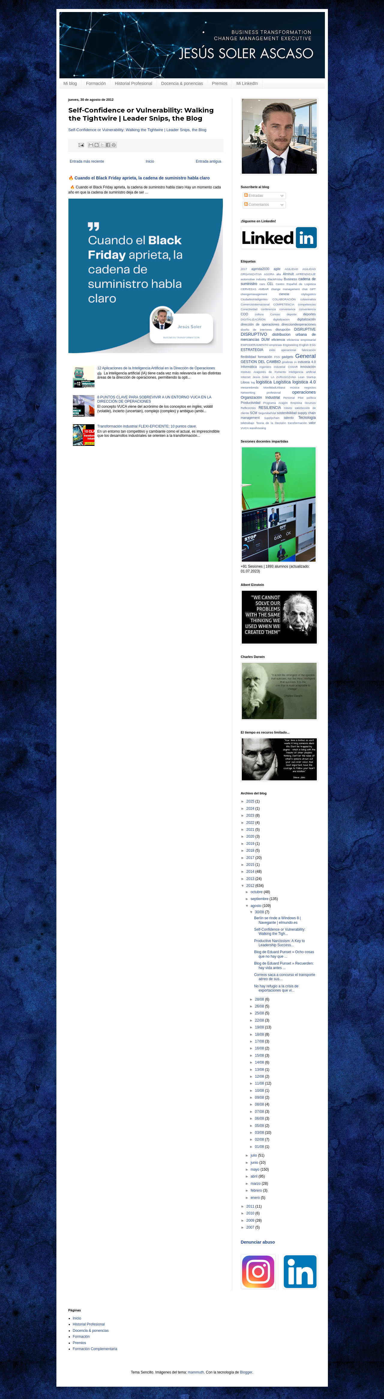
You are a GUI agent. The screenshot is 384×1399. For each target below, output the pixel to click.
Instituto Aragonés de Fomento (263, 372)
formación (265, 357)
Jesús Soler (261, 377)
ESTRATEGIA (252, 350)
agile (277, 269)
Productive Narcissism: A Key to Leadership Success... (279, 943)
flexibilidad (248, 357)
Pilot (301, 397)
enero (255, 1198)
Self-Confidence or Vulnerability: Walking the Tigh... (279, 931)
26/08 (260, 1006)
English (304, 345)
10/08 (260, 1090)
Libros (245, 382)
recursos (310, 402)
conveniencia (307, 309)
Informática (249, 366)
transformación (297, 423)
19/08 (260, 1027)
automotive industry (253, 279)
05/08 (260, 1126)
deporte (292, 314)
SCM (253, 413)
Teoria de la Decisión (271, 423)
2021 (250, 829)
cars (262, 284)
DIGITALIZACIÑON (253, 319)
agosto (256, 906)
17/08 (260, 1041)
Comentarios (256, 205)
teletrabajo (247, 423)
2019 (250, 844)
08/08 (260, 1104)
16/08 (260, 1048)
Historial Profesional (133, 83)
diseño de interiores (256, 329)
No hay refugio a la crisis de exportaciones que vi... (276, 988)
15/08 (260, 1055)
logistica (264, 382)
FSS (277, 357)
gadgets (287, 357)
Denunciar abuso (258, 1242)
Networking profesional (261, 392)
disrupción (282, 329)
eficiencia (278, 339)
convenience (287, 309)
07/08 (260, 1111)
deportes (309, 314)
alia (278, 274)
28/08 (260, 999)
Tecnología (307, 418)
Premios (219, 83)
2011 (250, 1206)
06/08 (260, 1118)
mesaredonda (250, 387)
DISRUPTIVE (305, 329)
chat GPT (309, 289)
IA (295, 362)
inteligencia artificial (302, 372)
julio (254, 1155)
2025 (250, 801)
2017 (244, 269)
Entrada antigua (208, 161)
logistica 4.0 (304, 382)
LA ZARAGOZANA (283, 377)
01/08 (260, 1147)
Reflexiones (248, 408)
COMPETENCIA (283, 304)
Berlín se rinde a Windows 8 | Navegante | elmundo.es (277, 920)
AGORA (269, 274)
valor (312, 423)
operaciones (304, 392)
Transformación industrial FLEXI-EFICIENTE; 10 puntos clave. (147, 426)
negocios (310, 387)
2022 (250, 823)
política (311, 397)
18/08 (260, 1034)
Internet (246, 377)
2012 (250, 886)
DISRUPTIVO (254, 334)
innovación (308, 366)
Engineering (290, 345)
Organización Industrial (260, 397)
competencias (307, 304)
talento (289, 417)
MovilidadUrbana (274, 387)
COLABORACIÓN (284, 299)
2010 (250, 1213)
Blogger (246, 1372)
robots (288, 408)
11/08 (260, 1083)
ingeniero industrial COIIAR (279, 366)
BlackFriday (275, 279)
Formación (96, 83)
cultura (259, 314)
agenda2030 (260, 269)
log (253, 382)
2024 (250, 808)
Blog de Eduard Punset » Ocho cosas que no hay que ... (284, 954)
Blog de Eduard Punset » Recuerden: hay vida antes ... (284, 965)
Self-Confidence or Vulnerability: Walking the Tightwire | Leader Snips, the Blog (137, 130)
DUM (265, 340)
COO (244, 314)
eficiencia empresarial (301, 339)
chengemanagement (254, 294)
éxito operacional (282, 350)
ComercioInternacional (255, 304)
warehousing (258, 428)
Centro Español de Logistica (296, 284)
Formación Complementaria (95, 1349)
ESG (313, 345)
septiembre (259, 899)
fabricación (309, 350)
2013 (250, 879)
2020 (250, 836)
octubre (256, 892)
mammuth (196, 1372)
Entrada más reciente (87, 161)
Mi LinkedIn (247, 83)
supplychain (272, 417)
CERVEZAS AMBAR (255, 289)
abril (254, 1176)
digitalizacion (281, 319)
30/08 (260, 912)
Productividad (250, 402)
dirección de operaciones (260, 324)
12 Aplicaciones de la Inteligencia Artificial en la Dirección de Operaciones (156, 368)
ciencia (284, 294)
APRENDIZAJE (306, 274)
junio (254, 1162)
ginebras (287, 362)
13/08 (260, 1069)
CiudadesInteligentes (254, 299)
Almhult (288, 274)
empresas (275, 345)
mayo (255, 1169)
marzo (256, 1183)
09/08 (260, 1097)
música (294, 387)
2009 (250, 1220)
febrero (256, 1190)
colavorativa (308, 299)
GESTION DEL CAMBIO (261, 362)
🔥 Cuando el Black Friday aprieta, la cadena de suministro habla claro (139, 178)
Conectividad (249, 309)
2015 (250, 865)
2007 (250, 1227)
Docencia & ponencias (182, 83)
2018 (250, 850)
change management (285, 289)
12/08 (260, 1076)
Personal (289, 397)
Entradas (253, 196)
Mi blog (70, 83)
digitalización (306, 319)
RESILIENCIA (270, 408)
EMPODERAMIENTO (254, 345)
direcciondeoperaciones (298, 324)
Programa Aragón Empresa (282, 402)
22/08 (260, 1020)
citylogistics (308, 294)
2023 (250, 815)
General (305, 356)
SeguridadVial (267, 413)
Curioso (275, 314)
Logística (282, 382)
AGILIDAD (291, 269)
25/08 (260, 1013)
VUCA (245, 428)
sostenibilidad (286, 413)
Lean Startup (307, 377)
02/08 (260, 1139)
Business (290, 279)
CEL (270, 284)
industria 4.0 (307, 362)
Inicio (150, 161)
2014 (250, 871)
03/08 (260, 1132)
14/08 (260, 1062)
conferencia (268, 309)
